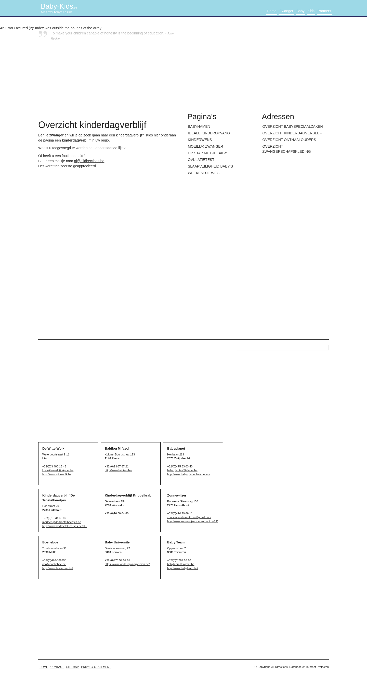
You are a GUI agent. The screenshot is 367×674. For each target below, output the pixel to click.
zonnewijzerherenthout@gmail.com (189, 517)
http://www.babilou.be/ (118, 470)
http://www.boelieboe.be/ (57, 568)
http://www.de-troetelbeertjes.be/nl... (64, 526)
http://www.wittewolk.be (56, 474)
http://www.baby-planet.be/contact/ (188, 474)
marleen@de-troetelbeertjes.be (61, 522)
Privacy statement (96, 666)
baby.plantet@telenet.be (182, 470)
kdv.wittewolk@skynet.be (57, 470)
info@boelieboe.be (54, 564)
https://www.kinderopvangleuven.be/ (127, 564)
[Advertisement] (258, 66)
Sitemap (72, 666)
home (44, 666)
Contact (57, 666)
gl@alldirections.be (89, 161)
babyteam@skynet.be (180, 564)
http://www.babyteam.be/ (182, 568)
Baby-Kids (59, 6)
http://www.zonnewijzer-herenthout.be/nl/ (192, 521)
